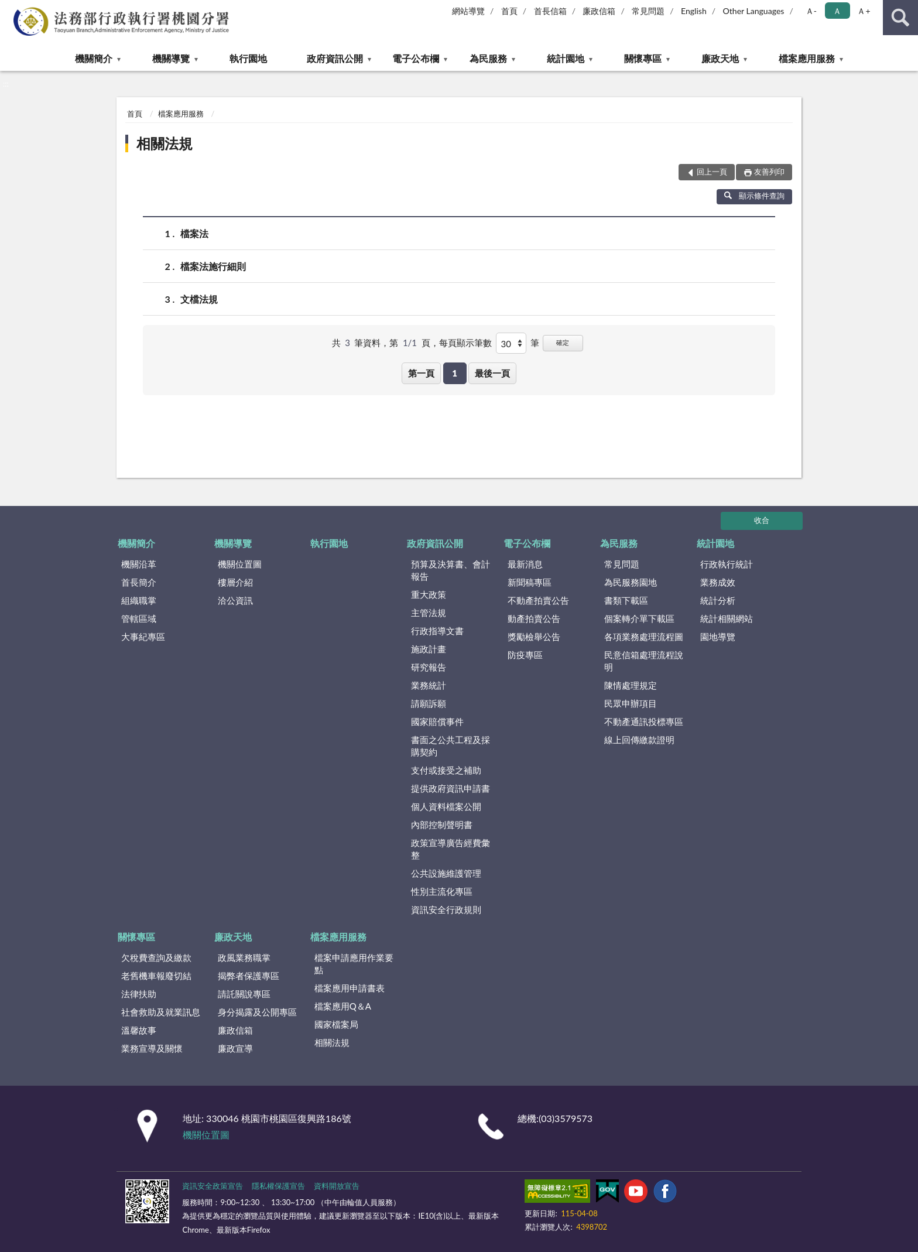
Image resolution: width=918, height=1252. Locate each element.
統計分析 (717, 600)
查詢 (900, 17)
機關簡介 (93, 58)
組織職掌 (138, 600)
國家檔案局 (336, 1024)
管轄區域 (138, 618)
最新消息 (525, 564)
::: (9, 8)
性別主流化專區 (441, 891)
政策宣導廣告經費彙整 (450, 848)
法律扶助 (138, 993)
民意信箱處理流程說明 (643, 660)
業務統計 (428, 685)
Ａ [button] (837, 11)
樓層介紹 (235, 582)
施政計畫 (428, 649)
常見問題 (648, 11)
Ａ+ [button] (863, 11)
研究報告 (428, 667)
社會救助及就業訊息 (160, 1012)
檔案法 (194, 233)
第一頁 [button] (421, 373)
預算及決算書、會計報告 (450, 570)
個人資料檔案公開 (446, 806)
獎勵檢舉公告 (534, 636)
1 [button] (454, 373)
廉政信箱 (599, 11)
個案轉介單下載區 (639, 618)
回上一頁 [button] (712, 171)
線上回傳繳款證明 (639, 739)
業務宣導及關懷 (152, 1048)
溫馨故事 (138, 1030)
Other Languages (754, 11)
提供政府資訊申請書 (450, 788)
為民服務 (488, 58)
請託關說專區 (244, 993)
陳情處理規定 (630, 685)
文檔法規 (199, 299)
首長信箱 (550, 11)
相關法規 (164, 143)
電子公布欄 (415, 58)
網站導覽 (468, 11)
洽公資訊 (235, 600)
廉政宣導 (235, 1048)
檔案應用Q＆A (342, 1006)
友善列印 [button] (769, 171)
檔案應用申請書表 (349, 988)
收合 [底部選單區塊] (761, 520)
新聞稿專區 (530, 582)
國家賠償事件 (437, 721)
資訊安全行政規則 (446, 909)
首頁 (509, 11)
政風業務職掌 (244, 957)
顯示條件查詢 (754, 195)
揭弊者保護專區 (248, 975)
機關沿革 (138, 564)
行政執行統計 (726, 564)
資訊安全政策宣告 (212, 1186)
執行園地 (248, 58)
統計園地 (565, 58)
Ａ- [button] (811, 11)
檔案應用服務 (807, 58)
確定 (562, 342)
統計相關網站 (726, 618)
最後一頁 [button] (492, 373)
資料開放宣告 (336, 1186)
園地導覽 (717, 636)
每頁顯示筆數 (465, 342)
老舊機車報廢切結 (156, 975)
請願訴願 (428, 703)
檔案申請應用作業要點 (353, 963)
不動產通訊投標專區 (643, 721)
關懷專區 (643, 58)
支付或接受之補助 (446, 770)
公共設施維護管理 (446, 873)
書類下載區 (626, 600)
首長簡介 (138, 582)
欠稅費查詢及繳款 (156, 957)
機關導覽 (171, 58)
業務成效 (717, 582)
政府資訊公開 (335, 58)
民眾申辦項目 (630, 703)
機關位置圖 (240, 564)
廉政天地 (720, 58)
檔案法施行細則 (213, 266)
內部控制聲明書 (441, 824)
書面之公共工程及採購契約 (450, 745)
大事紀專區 (143, 636)
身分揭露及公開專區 (257, 1012)
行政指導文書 (437, 630)
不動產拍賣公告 (538, 600)
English (694, 11)
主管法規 (428, 612)
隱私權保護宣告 (278, 1186)
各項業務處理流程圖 (643, 636)
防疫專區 (525, 654)
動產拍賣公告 (534, 618)
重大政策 (428, 594)
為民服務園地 (630, 582)
